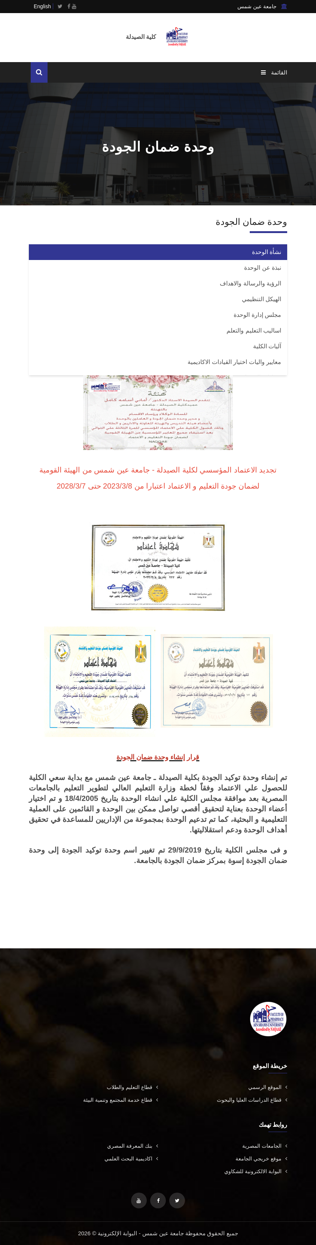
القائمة (274, 72)
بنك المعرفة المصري (132, 1146)
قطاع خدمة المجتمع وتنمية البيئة (120, 1100)
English (42, 6)
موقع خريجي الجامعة (261, 1159)
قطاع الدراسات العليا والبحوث (252, 1100)
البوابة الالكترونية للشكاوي (255, 1171)
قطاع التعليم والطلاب (132, 1087)
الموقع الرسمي (267, 1087)
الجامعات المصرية (264, 1146)
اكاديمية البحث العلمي (131, 1159)
